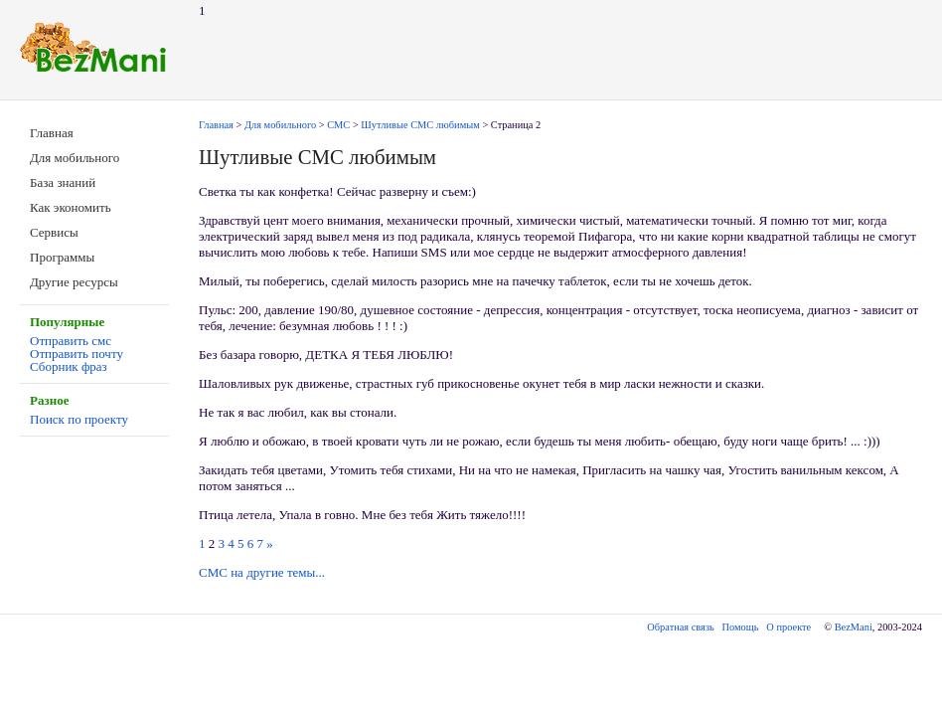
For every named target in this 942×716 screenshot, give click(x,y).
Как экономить (70, 207)
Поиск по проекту (79, 419)
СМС (338, 124)
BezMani (853, 627)
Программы (62, 257)
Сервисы (54, 232)
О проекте (788, 627)
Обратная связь (680, 627)
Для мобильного (74, 157)
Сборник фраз (68, 366)
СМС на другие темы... (262, 572)
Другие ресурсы (74, 281)
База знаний (62, 182)
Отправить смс (70, 340)
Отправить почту (76, 353)
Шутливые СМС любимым (420, 124)
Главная (52, 132)
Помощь (740, 627)
